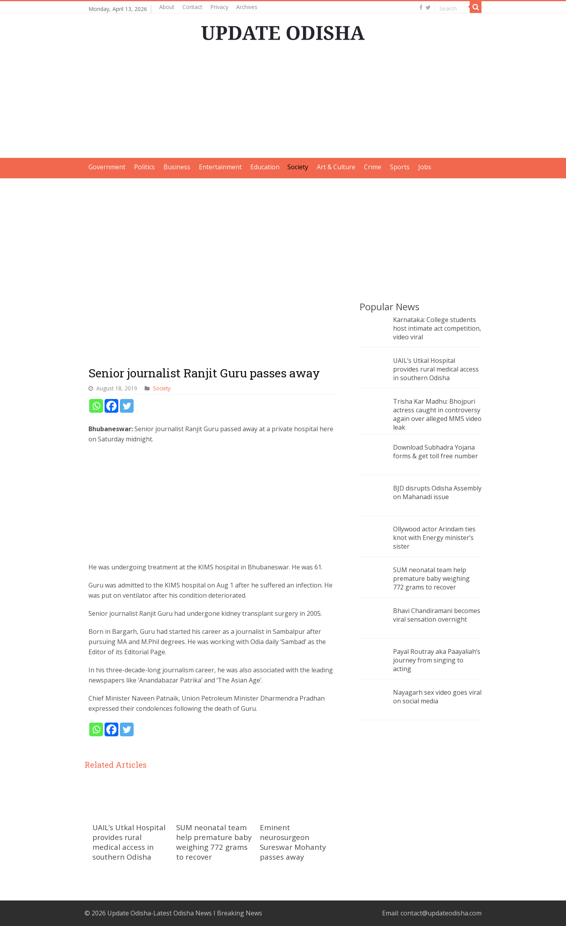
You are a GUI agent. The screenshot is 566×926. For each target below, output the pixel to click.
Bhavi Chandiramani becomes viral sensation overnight (436, 615)
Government (106, 167)
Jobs (424, 167)
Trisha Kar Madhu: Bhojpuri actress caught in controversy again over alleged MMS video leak (437, 414)
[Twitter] (127, 406)
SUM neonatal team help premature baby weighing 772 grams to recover (214, 842)
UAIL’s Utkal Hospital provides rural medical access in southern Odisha (128, 842)
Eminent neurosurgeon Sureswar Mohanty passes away (293, 842)
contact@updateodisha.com (441, 913)
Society (297, 167)
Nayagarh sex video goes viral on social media (437, 696)
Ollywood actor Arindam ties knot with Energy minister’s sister (434, 538)
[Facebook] (111, 406)
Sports (400, 167)
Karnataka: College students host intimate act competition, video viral (437, 328)
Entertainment (220, 167)
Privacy (219, 7)
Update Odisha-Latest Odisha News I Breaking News (184, 913)
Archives (246, 7)
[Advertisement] (283, 103)
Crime (372, 167)
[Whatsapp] (96, 406)
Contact (192, 7)
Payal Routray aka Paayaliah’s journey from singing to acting (436, 660)
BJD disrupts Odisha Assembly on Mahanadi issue (437, 492)
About (167, 7)
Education (264, 167)
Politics (144, 167)
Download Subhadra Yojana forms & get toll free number (435, 451)
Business (177, 167)
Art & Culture (336, 167)
